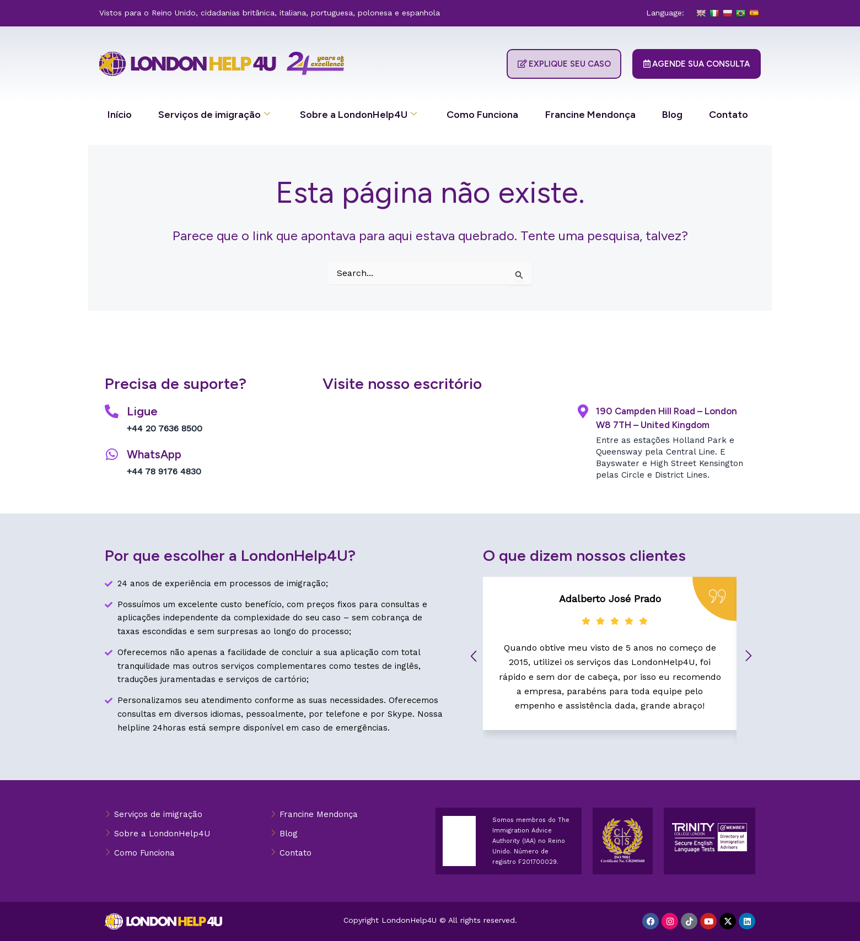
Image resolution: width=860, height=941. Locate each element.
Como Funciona (482, 115)
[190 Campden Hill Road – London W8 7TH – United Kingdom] (583, 411)
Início (120, 115)
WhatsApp (156, 454)
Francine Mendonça (590, 115)
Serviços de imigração (214, 115)
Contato (728, 115)
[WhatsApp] (112, 454)
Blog (672, 115)
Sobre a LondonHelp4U (358, 115)
